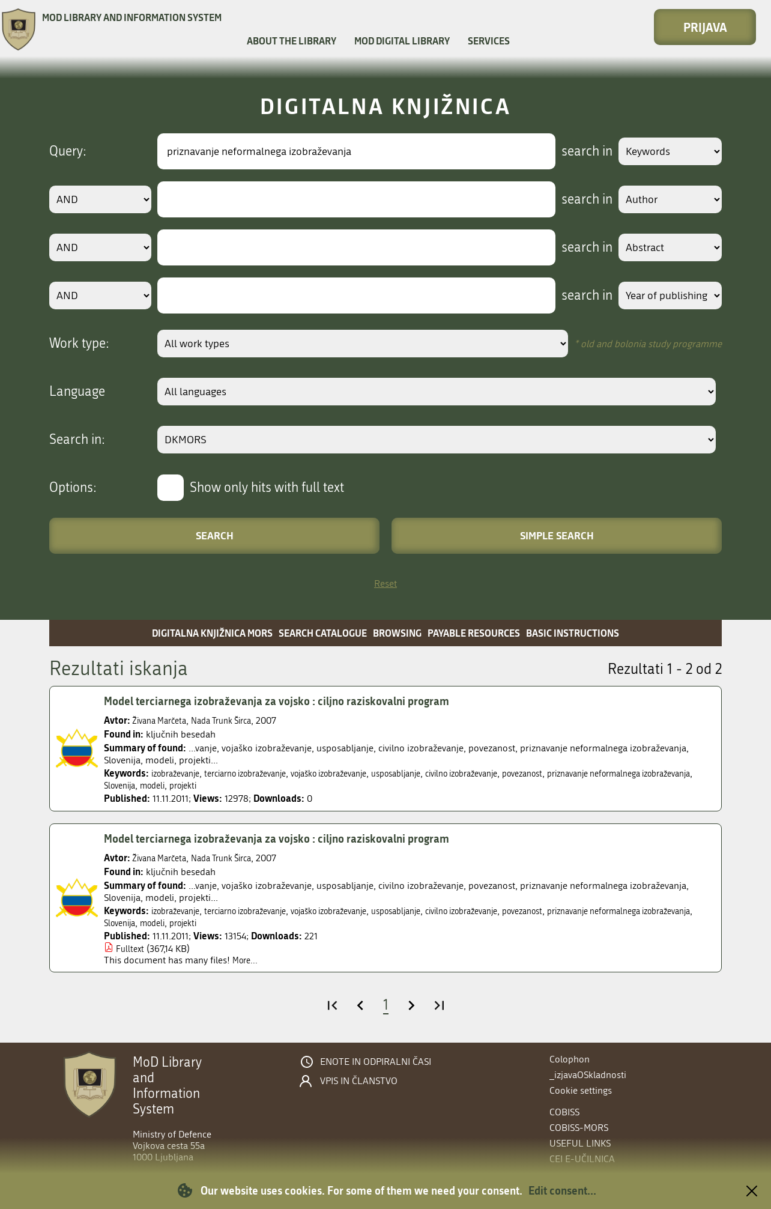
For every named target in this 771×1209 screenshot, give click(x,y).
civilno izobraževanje (512, 773)
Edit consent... (562, 1190)
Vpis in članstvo (359, 1081)
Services (489, 40)
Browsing (397, 633)
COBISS (564, 1112)
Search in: (77, 439)
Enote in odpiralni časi (375, 1062)
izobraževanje (179, 773)
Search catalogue (323, 633)
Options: (73, 487)
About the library (291, 40)
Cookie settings (580, 1090)
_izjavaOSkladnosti (587, 1074)
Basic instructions (572, 633)
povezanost (583, 773)
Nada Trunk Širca (234, 720)
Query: (67, 151)
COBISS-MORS (578, 1127)
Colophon (569, 1059)
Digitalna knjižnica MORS (212, 633)
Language (77, 391)
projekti (316, 785)
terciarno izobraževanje (261, 773)
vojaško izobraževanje (358, 773)
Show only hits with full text (267, 487)
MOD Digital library (402, 40)
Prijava (705, 27)
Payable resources (474, 633)
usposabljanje (436, 773)
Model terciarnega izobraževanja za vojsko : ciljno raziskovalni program (291, 700)
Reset (385, 583)
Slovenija (243, 785)
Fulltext (131, 948)
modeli (281, 785)
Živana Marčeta (163, 720)
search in (575, 151)
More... (246, 960)
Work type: (79, 343)
